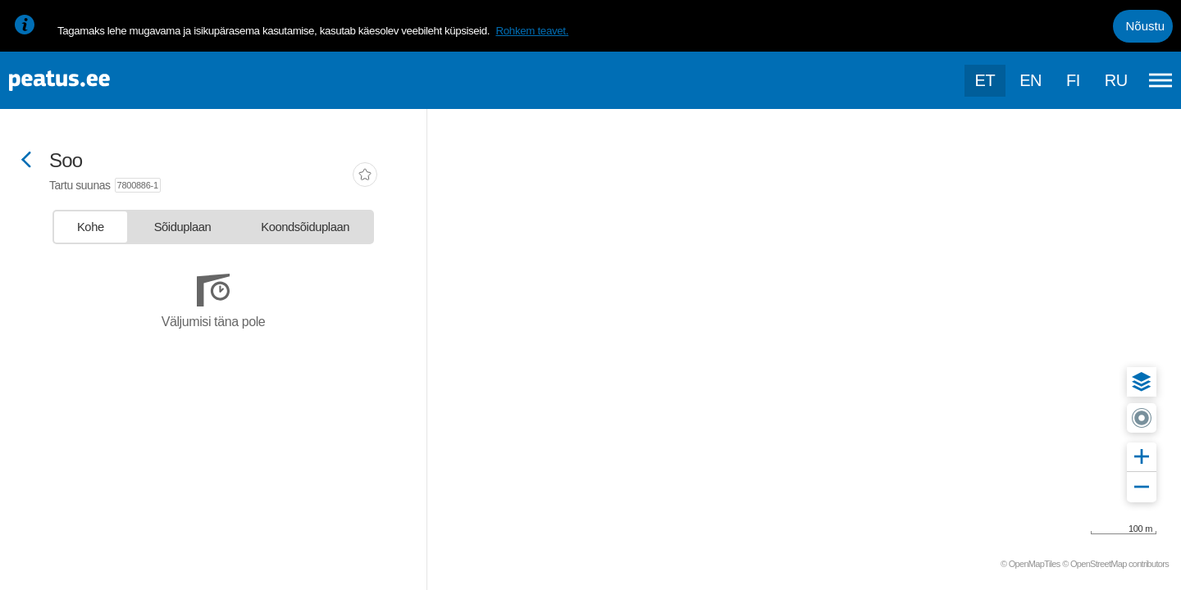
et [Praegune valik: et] (985, 80)
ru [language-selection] (1116, 80)
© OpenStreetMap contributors (1115, 564)
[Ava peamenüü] (1160, 80)
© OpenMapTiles (1030, 564)
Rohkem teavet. (531, 31)
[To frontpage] (94, 80)
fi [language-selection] (1073, 80)
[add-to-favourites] (365, 176)
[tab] (90, 227)
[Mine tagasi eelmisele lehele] (26, 161)
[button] (1141, 382)
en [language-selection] (1030, 80)
